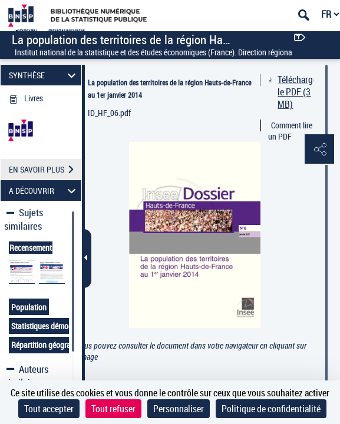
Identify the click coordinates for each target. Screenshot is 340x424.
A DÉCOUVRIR (44, 190)
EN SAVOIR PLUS (45, 169)
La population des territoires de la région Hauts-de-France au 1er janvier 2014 (169, 89)
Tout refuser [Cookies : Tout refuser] (113, 408)
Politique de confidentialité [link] (271, 408)
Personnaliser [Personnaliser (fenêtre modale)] (178, 408)
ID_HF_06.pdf (109, 112)
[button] (319, 149)
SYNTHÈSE (44, 75)
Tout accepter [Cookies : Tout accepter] (49, 408)
